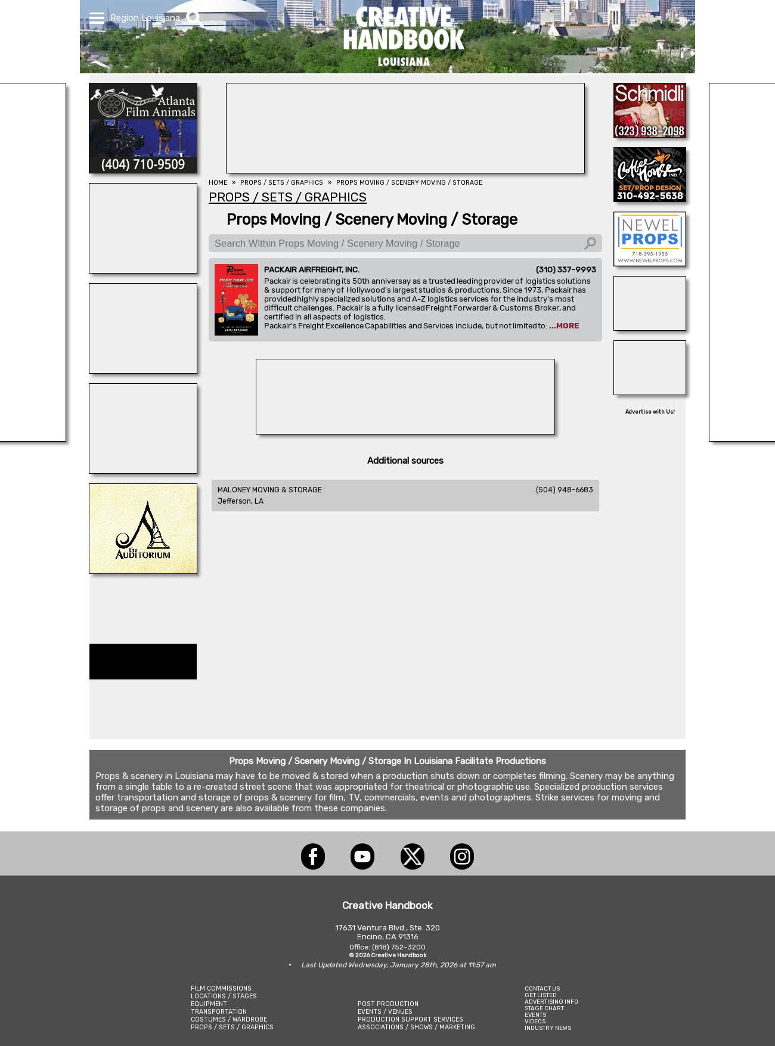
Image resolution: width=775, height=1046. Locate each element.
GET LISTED (541, 995)
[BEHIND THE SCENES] (405, 169)
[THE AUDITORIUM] (143, 570)
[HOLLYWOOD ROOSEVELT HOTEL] (405, 431)
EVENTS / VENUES (385, 1012)
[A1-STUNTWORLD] (650, 391)
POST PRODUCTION (388, 1004)
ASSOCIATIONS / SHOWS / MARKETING (416, 1027)
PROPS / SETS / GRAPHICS (232, 1027)
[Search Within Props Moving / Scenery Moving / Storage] (405, 243)
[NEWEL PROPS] (650, 262)
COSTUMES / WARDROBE (229, 1019)
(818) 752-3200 (399, 947)
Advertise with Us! (650, 412)
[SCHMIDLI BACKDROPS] (650, 134)
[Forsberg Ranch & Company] (650, 327)
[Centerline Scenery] (143, 270)
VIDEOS (535, 1021)
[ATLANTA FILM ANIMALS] (143, 169)
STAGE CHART (544, 1008)
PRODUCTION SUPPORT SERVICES (410, 1019)
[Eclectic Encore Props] (143, 370)
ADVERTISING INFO (551, 1001)
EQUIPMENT (209, 1004)
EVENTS (535, 1014)
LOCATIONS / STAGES (224, 996)
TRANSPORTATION (219, 1012)
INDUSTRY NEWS (548, 1028)
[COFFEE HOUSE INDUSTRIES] (650, 198)
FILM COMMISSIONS (221, 988)
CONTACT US (542, 988)
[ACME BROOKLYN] (143, 470)
